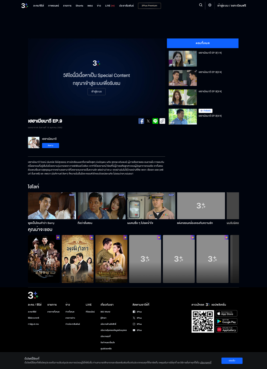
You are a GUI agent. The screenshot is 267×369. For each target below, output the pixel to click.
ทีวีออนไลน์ (90, 312)
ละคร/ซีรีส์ (32, 312)
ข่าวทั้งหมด (69, 312)
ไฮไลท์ (33, 187)
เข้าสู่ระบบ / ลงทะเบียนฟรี (231, 5)
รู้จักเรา (103, 318)
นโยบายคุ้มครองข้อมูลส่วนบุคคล (114, 330)
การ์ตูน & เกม (33, 324)
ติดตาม (50, 145)
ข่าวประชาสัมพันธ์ (72, 324)
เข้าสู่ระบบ (96, 92)
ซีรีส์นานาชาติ (33, 318)
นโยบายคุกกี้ (106, 336)
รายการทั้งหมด (53, 312)
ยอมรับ (232, 360)
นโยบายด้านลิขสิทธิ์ (108, 324)
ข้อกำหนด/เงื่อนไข (108, 342)
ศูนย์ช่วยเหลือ (106, 348)
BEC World (105, 312)
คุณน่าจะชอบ (40, 229)
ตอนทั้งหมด (203, 43)
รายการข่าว (70, 318)
